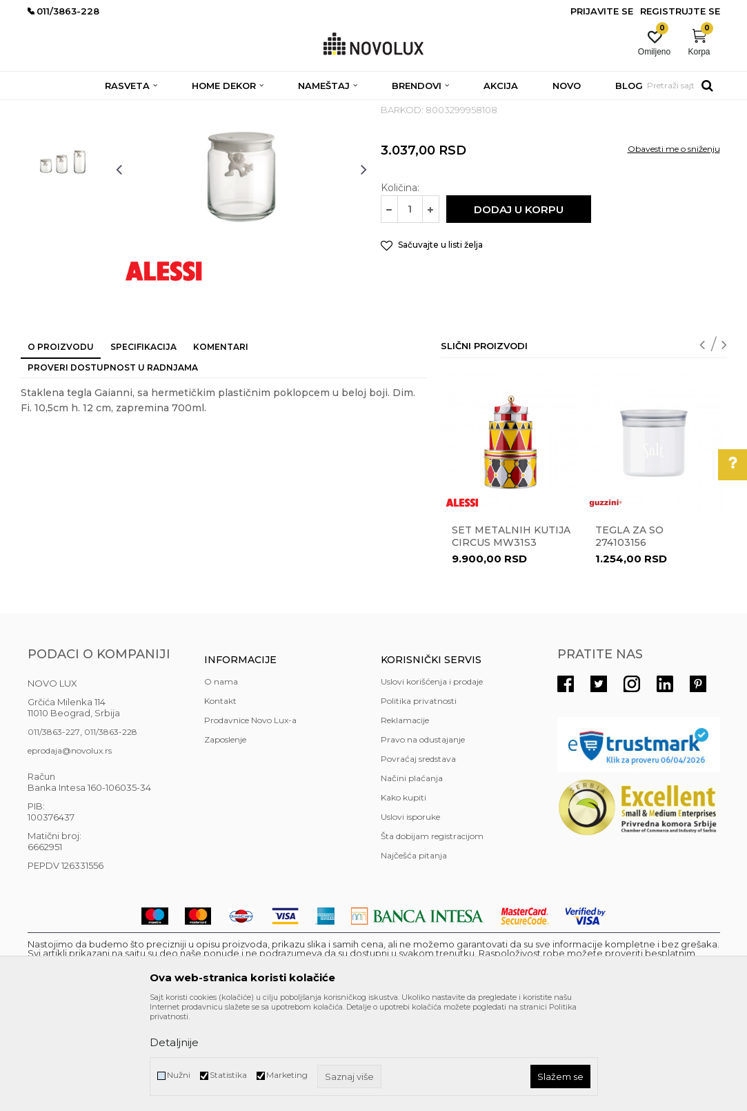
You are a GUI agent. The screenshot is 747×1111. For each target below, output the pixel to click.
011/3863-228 (110, 832)
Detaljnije (174, 1042)
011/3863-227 (54, 832)
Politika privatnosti (419, 801)
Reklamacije (405, 820)
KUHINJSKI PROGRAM (246, 109)
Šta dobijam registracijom (432, 936)
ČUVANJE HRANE (338, 109)
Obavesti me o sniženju (674, 249)
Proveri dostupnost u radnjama (113, 467)
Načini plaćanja (412, 878)
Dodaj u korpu (519, 309)
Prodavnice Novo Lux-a (250, 820)
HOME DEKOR (160, 109)
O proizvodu (61, 447)
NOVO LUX (50, 109)
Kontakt (220, 801)
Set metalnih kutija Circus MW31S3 (511, 636)
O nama (221, 781)
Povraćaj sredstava (418, 859)
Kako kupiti (403, 897)
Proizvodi (102, 109)
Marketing (287, 1075)
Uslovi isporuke (410, 917)
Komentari (220, 447)
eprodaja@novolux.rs (70, 850)
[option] (65, 183)
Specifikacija (143, 447)
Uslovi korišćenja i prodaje (432, 781)
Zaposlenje (225, 839)
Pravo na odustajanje (423, 839)
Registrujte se (680, 11)
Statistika (228, 1075)
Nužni (178, 1075)
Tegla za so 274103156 (629, 636)
